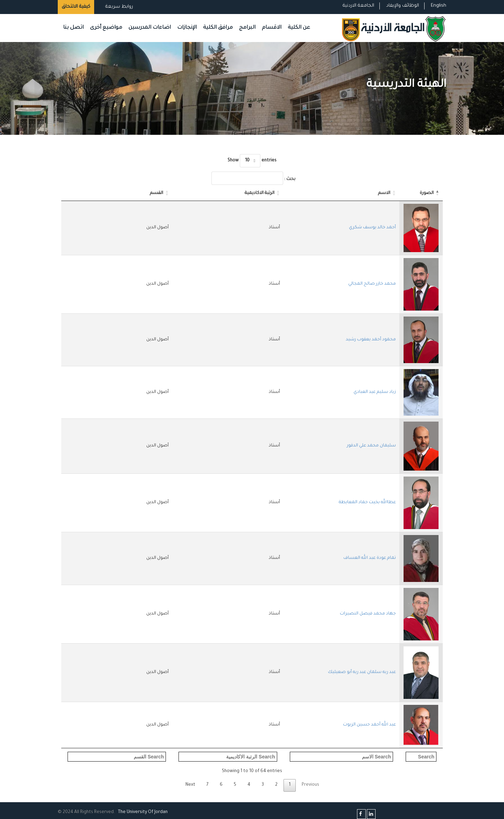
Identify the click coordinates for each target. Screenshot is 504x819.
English (438, 5)
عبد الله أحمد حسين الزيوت (369, 724)
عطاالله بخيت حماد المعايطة (367, 502)
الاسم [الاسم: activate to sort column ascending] (384, 193)
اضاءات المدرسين (149, 28)
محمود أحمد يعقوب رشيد (371, 339)
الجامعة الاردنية (358, 5)
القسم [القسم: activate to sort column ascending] (156, 193)
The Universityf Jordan (143, 812)
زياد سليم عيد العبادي (375, 392)
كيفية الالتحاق (76, 6)
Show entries (251, 160)
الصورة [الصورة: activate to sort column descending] (427, 193)
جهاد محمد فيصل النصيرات (368, 613)
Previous (310, 785)
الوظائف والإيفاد (402, 5)
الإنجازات (187, 28)
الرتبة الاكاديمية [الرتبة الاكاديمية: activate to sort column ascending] (259, 193)
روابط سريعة (118, 6)
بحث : (253, 178)
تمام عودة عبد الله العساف (369, 558)
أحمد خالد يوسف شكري (372, 227)
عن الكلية (299, 28)
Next (190, 785)
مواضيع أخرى (106, 28)
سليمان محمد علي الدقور (371, 445)
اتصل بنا (73, 28)
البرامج (247, 28)
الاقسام (271, 28)
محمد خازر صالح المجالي (372, 284)
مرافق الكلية (218, 28)
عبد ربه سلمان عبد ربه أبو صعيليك (362, 672)
